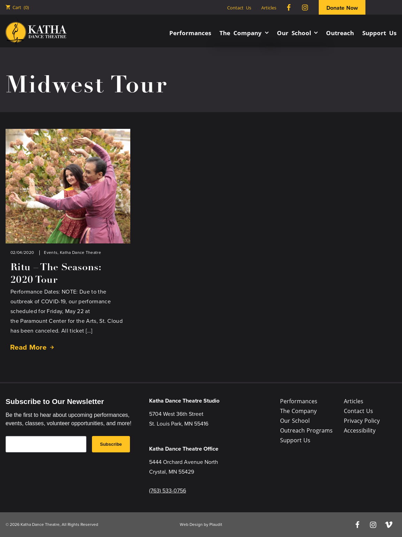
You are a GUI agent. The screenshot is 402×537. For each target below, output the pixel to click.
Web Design (191, 524)
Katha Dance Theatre (80, 252)
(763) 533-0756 (167, 491)
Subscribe (111, 444)
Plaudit (215, 524)
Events (50, 252)
